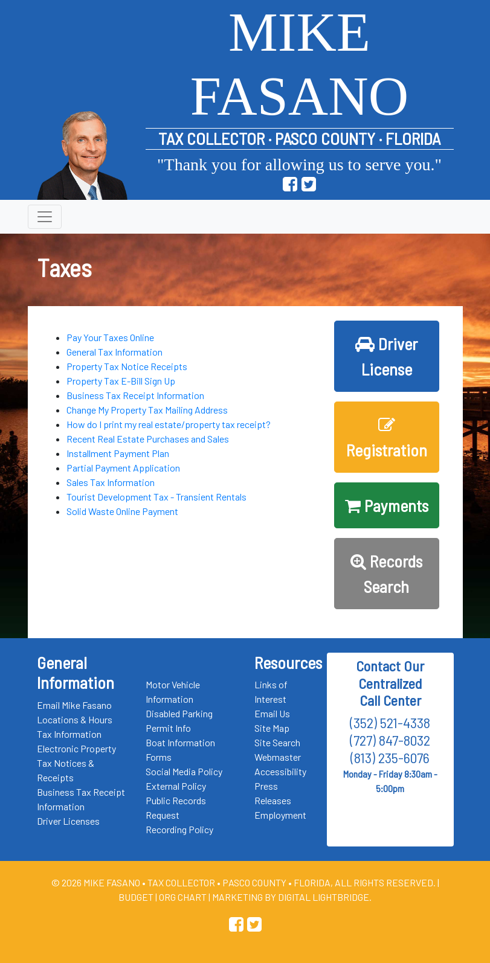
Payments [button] (386, 505)
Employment (280, 815)
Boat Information (180, 742)
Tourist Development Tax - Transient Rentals (156, 496)
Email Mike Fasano (74, 705)
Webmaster (277, 757)
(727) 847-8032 (390, 740)
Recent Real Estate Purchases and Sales (147, 438)
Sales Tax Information (110, 482)
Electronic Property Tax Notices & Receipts (76, 763)
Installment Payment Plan (117, 453)
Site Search (277, 742)
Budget (135, 897)
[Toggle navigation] (45, 217)
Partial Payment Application (123, 467)
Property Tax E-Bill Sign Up (120, 380)
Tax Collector (182, 882)
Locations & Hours (74, 719)
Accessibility (280, 771)
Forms (159, 757)
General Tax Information (114, 351)
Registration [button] (386, 438)
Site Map (271, 728)
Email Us (272, 713)
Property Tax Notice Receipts (126, 366)
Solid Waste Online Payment (122, 511)
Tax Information (69, 734)
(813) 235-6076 (390, 757)
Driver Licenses (68, 821)
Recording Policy (179, 829)
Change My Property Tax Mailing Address (147, 409)
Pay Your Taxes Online (110, 337)
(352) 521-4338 (390, 722)
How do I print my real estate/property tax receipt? (168, 424)
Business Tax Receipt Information (135, 395)
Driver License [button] (386, 356)
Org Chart (183, 897)
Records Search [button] (386, 574)
